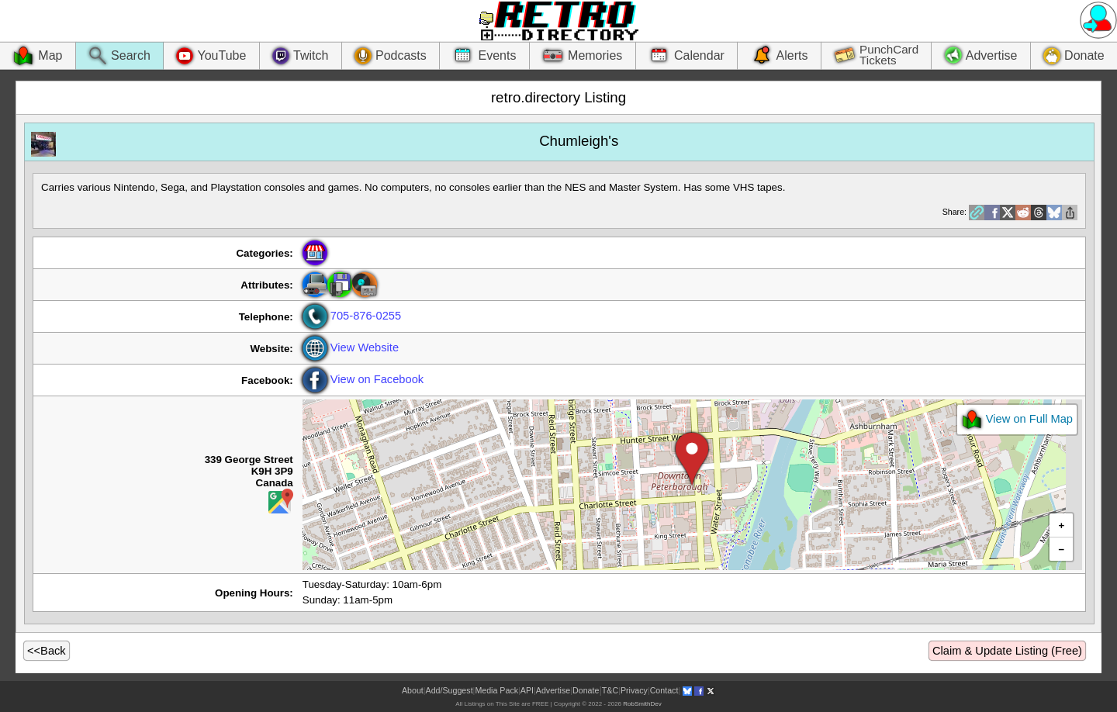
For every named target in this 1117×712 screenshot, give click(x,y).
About (413, 690)
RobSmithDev (642, 703)
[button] (692, 459)
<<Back (46, 651)
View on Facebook (363, 379)
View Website (351, 347)
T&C (610, 690)
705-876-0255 (352, 315)
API (527, 690)
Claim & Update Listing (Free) (1007, 651)
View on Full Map (1017, 419)
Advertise (553, 690)
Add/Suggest (449, 690)
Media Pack (496, 690)
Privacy (634, 690)
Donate (585, 690)
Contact (664, 690)
